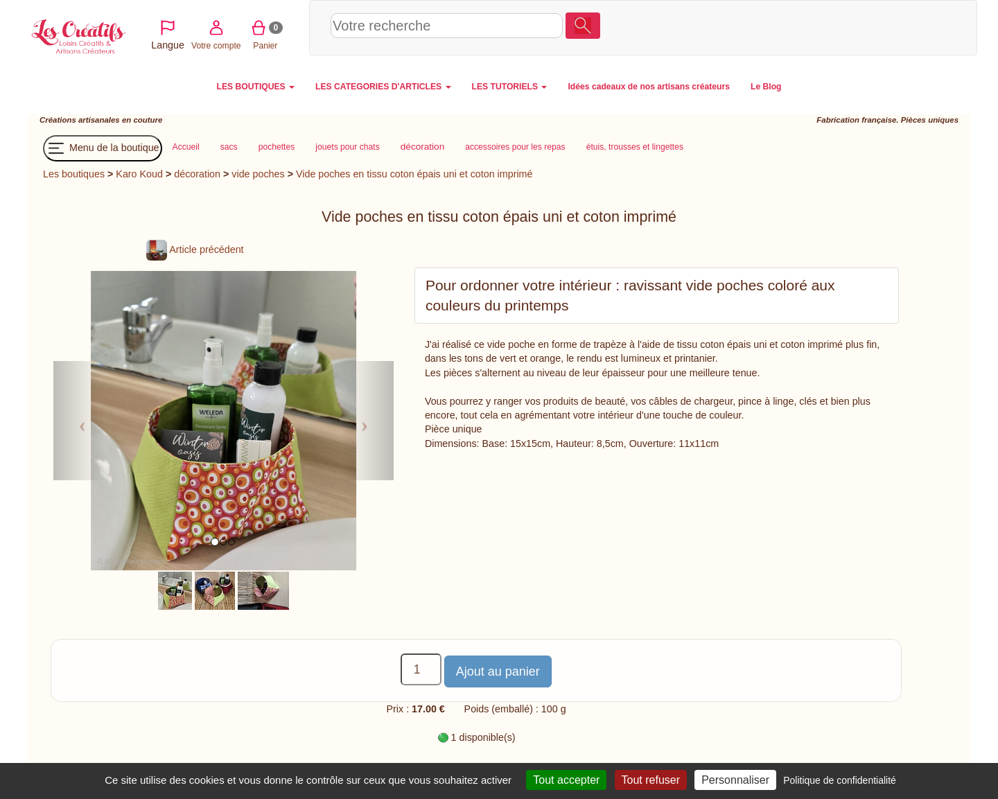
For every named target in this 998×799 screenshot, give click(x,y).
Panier (895, 27)
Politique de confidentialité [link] (839, 780)
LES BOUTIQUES (256, 86)
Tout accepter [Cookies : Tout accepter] (566, 780)
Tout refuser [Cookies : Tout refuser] (651, 780)
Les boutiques (74, 173)
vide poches (257, 173)
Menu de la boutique (102, 148)
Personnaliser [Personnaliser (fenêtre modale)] (735, 780)
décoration (197, 173)
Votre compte (846, 27)
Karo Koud (139, 173)
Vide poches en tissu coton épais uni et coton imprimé (414, 173)
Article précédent (194, 249)
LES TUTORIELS (510, 86)
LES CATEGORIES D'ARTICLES (382, 86)
